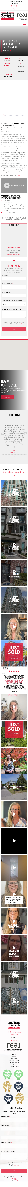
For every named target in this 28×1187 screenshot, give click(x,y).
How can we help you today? (8, 1156)
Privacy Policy (20, 323)
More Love (13, 452)
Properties (14, 1070)
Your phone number (7, 292)
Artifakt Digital (16, 1185)
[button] (3, 100)
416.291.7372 (14, 4)
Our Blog (14, 1076)
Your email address (7, 284)
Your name (5, 275)
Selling (14, 1066)
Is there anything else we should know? (12, 309)
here (19, 175)
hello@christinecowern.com (15, 1)
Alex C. (13, 450)
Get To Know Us (14, 1074)
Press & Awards (14, 1078)
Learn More (7, 397)
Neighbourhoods (14, 1072)
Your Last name (5, 1131)
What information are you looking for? (12, 301)
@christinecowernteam (14, 472)
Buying (14, 1068)
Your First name (5, 1122)
